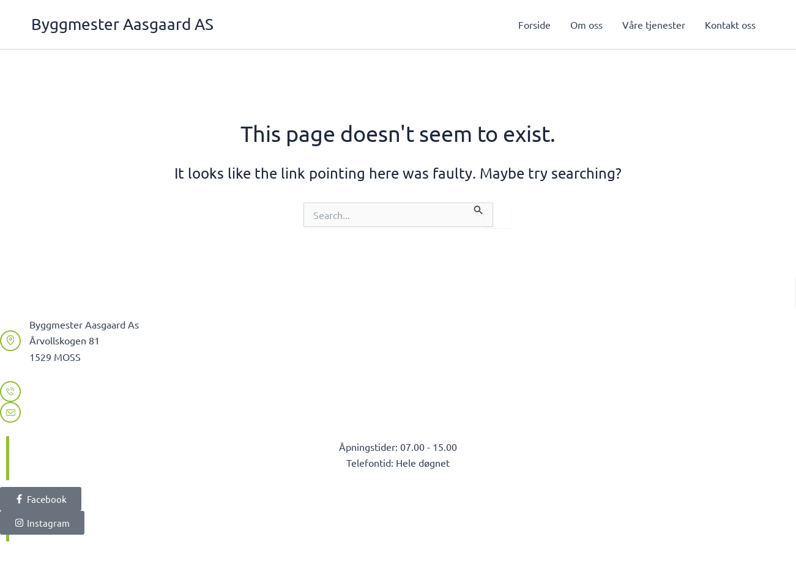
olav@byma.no (61, 412)
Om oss (586, 24)
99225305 (51, 391)
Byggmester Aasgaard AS (122, 24)
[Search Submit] (478, 208)
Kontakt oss (730, 24)
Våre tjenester (653, 24)
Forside (534, 24)
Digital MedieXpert (218, 558)
